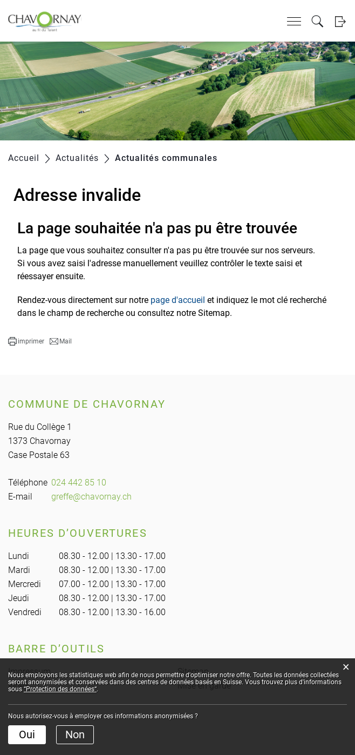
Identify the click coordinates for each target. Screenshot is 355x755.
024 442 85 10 (78, 482)
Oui (27, 734)
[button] (26, 341)
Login (340, 21)
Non (75, 734)
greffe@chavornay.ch (91, 496)
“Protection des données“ (60, 689)
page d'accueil (178, 300)
